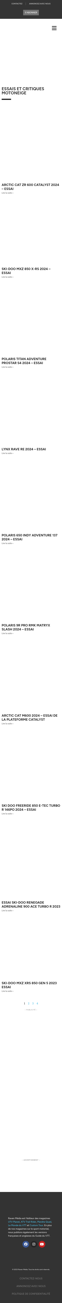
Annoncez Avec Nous (39, 4)
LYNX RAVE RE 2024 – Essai (24, 449)
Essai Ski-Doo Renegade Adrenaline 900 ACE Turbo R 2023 (31, 904)
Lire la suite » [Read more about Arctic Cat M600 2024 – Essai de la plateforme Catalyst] (7, 724)
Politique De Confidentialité (31, 1293)
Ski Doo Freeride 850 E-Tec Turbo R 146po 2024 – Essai (31, 808)
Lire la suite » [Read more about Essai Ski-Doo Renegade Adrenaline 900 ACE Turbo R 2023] (7, 910)
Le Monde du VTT (17, 1225)
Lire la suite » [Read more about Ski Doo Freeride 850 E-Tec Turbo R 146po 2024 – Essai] (7, 814)
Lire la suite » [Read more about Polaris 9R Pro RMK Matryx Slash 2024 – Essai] (7, 633)
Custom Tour (36, 1225)
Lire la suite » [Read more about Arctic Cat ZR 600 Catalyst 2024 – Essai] (7, 193)
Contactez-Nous (31, 1278)
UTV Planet (14, 1221)
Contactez (16, 4)
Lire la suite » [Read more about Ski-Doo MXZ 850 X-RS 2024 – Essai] (7, 277)
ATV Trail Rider (28, 1221)
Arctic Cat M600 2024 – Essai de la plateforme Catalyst (30, 718)
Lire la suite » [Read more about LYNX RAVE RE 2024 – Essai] (7, 453)
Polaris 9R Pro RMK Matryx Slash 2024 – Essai (26, 627)
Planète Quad (44, 1221)
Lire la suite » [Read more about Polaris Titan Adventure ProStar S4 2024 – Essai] (7, 367)
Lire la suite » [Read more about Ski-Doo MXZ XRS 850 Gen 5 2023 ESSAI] (7, 991)
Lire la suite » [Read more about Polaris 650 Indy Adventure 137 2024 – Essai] (7, 543)
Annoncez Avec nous (30, 1286)
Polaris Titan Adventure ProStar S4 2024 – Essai (24, 361)
